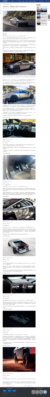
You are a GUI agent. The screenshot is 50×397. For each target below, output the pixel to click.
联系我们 (14, 390)
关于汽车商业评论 (9, 388)
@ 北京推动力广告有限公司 (5, 395)
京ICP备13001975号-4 (14, 395)
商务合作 (9, 390)
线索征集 (4, 390)
